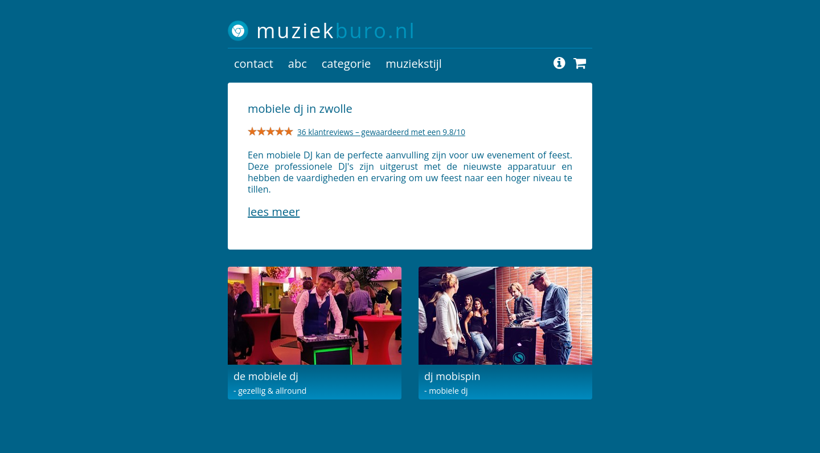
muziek (336, 30)
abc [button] (297, 63)
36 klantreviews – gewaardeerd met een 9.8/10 (381, 131)
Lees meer (274, 211)
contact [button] (253, 63)
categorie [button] (346, 63)
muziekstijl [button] (414, 63)
